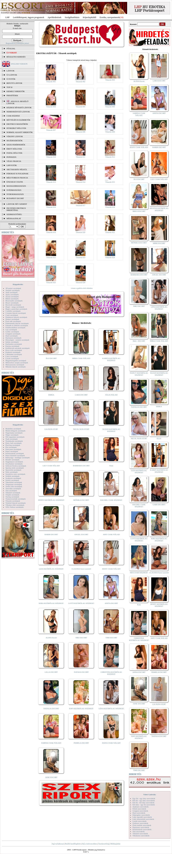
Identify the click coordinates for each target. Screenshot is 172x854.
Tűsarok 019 (51, 232)
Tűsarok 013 (51, 182)
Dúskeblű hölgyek (16, 128)
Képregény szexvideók (141, 815)
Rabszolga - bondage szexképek (17, 457)
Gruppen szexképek (12, 334)
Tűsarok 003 (110, 80)
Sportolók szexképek (13, 470)
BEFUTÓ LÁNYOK (14, 83)
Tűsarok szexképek (12, 501)
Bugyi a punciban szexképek (16, 309)
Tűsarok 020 (80, 232)
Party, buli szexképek (13, 443)
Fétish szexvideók (139, 809)
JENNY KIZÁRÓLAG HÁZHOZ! (51, 500)
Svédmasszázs (14, 190)
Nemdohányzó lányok (18, 112)
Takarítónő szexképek (13, 482)
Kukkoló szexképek (12, 352)
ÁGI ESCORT (51, 358)
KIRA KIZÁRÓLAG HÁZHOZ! (51, 603)
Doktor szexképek (12, 319)
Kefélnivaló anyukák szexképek (17, 348)
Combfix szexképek (13, 311)
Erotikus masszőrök (17, 124)
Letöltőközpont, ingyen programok (28, 17)
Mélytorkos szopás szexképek (16, 363)
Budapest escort (15, 198)
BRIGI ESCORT (139, 211)
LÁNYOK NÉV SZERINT (17, 204)
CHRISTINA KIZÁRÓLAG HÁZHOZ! (111, 673)
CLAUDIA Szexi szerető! (81, 569)
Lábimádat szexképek (13, 354)
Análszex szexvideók (140, 807)
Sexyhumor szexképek (13, 464)
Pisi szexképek (11, 447)
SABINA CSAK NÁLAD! (51, 743)
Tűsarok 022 (51, 257)
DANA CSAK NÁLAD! (111, 743)
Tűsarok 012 (110, 157)
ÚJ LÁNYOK (12, 75)
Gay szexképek (11, 330)
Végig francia (14, 161)
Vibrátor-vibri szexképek (14, 505)
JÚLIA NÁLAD (111, 395)
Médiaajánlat (115, 844)
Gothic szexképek (12, 332)
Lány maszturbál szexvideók (143, 819)
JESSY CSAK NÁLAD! (111, 569)
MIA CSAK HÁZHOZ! (139, 573)
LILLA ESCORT (51, 672)
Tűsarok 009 (110, 132)
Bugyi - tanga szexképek (14, 307)
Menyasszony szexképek (14, 365)
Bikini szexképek (12, 299)
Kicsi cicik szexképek (13, 350)
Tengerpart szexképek (13, 484)
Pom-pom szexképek (13, 449)
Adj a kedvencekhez (89, 844)
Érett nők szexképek (13, 321)
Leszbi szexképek (12, 358)
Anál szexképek (11, 292)
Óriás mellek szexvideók (142, 825)
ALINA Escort (51, 638)
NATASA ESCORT (81, 672)
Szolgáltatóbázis (72, 17)
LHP (7, 17)
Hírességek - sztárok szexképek (17, 340)
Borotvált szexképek (13, 305)
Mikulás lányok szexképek (15, 367)
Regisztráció (10, 43)
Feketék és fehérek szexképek (16, 325)
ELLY (159, 438)
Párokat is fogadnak (17, 174)
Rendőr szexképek (12, 460)
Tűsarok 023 (80, 257)
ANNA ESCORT (139, 672)
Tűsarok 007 (51, 130)
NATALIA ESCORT (51, 708)
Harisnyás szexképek (13, 338)
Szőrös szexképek (12, 480)
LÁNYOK (10, 71)
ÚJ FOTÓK (11, 79)
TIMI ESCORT (111, 638)
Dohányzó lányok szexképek (16, 317)
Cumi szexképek (11, 315)
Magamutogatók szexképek (15, 360)
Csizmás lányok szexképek (15, 313)
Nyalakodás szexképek (14, 441)
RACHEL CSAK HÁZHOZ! (111, 500)
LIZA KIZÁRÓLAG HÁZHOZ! (51, 569)
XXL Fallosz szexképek (14, 507)
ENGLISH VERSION (19, 64)
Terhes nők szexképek (13, 486)
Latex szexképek (11, 356)
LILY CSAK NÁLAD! (51, 466)
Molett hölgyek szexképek (15, 431)
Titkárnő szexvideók (140, 833)
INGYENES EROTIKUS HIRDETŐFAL (16, 209)
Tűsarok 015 (110, 182)
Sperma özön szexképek (14, 468)
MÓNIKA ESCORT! (81, 500)
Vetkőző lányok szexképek (15, 503)
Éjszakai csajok (15, 182)
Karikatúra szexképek (13, 344)
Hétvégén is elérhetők (18, 120)
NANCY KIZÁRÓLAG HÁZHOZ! (139, 374)
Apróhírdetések (54, 17)
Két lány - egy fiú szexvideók (144, 805)
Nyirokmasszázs (15, 194)
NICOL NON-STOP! (81, 429)
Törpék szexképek (12, 495)
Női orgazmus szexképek (14, 437)
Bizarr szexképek (12, 303)
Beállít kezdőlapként (73, 844)
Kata (111, 466)
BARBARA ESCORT (81, 466)
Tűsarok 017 (80, 205)
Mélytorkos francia (17, 178)
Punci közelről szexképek (15, 455)
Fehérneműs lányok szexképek (17, 323)
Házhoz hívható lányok (19, 107)
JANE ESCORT (51, 777)
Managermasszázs (16, 186)
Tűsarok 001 (51, 81)
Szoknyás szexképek (13, 478)
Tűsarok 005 (80, 107)
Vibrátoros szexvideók (141, 836)
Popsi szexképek (11, 451)
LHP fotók (12, 165)
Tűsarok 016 (51, 207)
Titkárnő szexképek (12, 493)
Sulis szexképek (11, 472)
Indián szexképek (12, 342)
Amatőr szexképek (12, 290)
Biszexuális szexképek (13, 301)
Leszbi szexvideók (140, 821)
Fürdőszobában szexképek (15, 327)
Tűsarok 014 (80, 182)
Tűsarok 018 (110, 207)
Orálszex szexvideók (140, 823)
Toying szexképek (12, 497)
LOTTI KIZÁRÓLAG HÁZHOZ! (81, 603)
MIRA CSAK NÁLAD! (81, 358)
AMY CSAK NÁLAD (111, 534)
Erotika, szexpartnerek (110, 17)
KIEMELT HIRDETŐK (16, 91)
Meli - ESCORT (139, 341)
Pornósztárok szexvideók (142, 829)
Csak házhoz (13, 116)
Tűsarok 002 (80, 81)
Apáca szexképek (12, 294)
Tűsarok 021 (110, 232)
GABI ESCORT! (159, 504)
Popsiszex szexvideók (141, 827)
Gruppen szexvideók (140, 811)
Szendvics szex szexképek (15, 474)
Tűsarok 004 (51, 107)
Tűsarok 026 (80, 282)
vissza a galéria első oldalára (82, 288)
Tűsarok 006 (110, 107)
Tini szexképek (11, 491)
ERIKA (51, 395)
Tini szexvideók (139, 831)
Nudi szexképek (11, 439)
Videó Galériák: (149, 794)
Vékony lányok (15, 136)
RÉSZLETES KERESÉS (16, 57)
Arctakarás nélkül (17, 169)
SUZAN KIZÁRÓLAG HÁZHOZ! (111, 430)
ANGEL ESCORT (81, 534)
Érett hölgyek (14, 149)
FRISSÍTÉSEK (12, 95)
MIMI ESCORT (159, 243)
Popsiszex (11, 157)
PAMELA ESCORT (81, 743)
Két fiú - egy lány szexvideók (144, 800)
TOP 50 (9, 87)
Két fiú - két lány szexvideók (143, 803)
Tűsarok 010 (51, 157)
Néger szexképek (11, 435)
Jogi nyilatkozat (58, 844)
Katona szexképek (12, 346)
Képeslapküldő (89, 17)
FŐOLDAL (11, 48)
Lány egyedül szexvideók (142, 817)
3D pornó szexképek (13, 288)
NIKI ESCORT (81, 638)
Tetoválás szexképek (13, 488)
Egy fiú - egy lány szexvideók (144, 798)
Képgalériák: (18, 284)
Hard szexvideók (139, 813)
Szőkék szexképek (12, 476)
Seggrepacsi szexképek (14, 462)
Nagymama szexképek (13, 433)
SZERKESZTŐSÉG (14, 214)
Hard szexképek (11, 336)
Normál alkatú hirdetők (20, 132)
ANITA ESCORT (111, 603)
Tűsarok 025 (51, 282)
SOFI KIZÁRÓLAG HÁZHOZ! (81, 708)
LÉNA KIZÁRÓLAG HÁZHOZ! (111, 708)
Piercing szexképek (12, 445)
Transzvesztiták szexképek (15, 499)
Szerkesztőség (103, 844)
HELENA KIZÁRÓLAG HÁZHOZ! (159, 209)
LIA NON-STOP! (51, 429)
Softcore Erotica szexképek (15, 466)
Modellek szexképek (13, 429)
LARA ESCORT (81, 395)
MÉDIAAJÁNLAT (14, 218)
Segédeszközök (15, 140)
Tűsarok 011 (80, 157)
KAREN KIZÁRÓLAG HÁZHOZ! (111, 359)
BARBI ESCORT (51, 534)
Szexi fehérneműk (16, 145)
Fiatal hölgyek (14, 153)
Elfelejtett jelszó (22, 43)
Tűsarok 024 (110, 257)
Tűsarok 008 (80, 132)
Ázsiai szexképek (12, 297)
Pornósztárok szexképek (14, 453)
